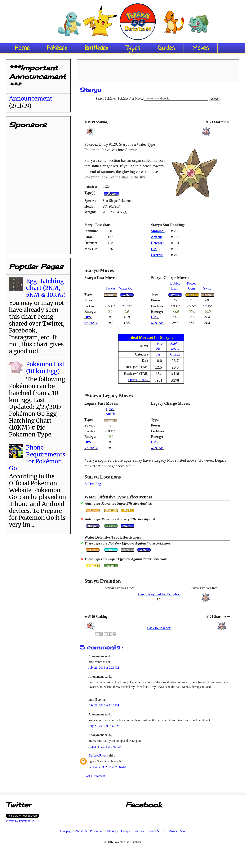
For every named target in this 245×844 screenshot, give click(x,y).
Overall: (157, 255)
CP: (154, 249)
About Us (81, 831)
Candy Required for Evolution (159, 594)
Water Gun (126, 288)
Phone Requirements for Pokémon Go (37, 458)
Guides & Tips (156, 831)
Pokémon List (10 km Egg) (45, 368)
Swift (207, 288)
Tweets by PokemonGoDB (22, 821)
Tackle (110, 288)
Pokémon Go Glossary (104, 831)
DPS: (88, 317)
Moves (200, 48)
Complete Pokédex (132, 831)
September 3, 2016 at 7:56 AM (107, 767)
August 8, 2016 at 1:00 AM (105, 746)
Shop (183, 831)
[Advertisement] (158, 69)
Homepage (65, 831)
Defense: (157, 243)
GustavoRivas (97, 755)
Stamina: (158, 231)
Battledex (96, 48)
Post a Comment (95, 776)
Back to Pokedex (159, 628)
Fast (158, 354)
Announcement (30, 98)
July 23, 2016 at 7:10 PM (103, 705)
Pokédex (57, 48)
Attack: (156, 237)
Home (22, 48)
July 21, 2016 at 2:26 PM (103, 667)
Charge (175, 354)
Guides (166, 48)
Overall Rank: (139, 380)
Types (133, 48)
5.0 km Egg (93, 484)
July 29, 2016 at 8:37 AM (103, 726)
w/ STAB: (91, 323)
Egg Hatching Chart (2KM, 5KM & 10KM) (46, 287)
